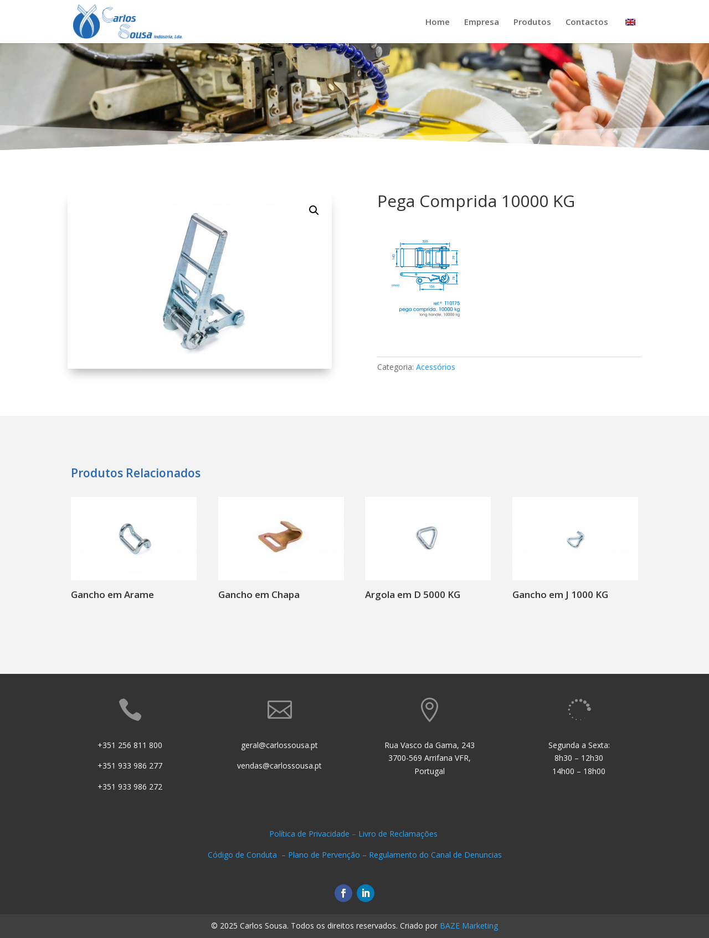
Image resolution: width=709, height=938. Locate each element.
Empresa (481, 22)
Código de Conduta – (248, 854)
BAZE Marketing (469, 925)
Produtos (532, 22)
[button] (314, 210)
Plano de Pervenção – (328, 854)
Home (437, 22)
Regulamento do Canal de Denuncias (435, 854)
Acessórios (435, 367)
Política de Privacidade (309, 833)
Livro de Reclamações (399, 833)
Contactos (587, 22)
